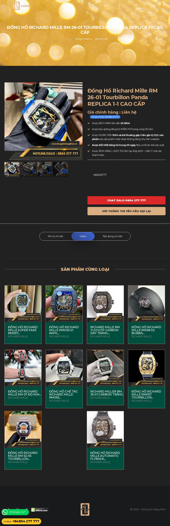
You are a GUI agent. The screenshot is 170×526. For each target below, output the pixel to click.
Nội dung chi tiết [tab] (112, 236)
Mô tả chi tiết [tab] (55, 236)
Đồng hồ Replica (84, 38)
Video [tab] (83, 236)
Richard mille (101, 38)
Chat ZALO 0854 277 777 (126, 200)
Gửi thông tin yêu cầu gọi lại (126, 211)
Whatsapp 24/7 (17, 512)
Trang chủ (67, 38)
